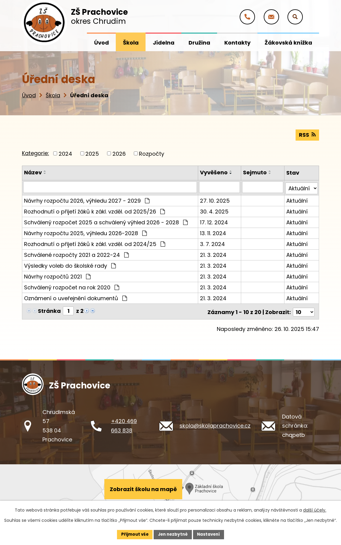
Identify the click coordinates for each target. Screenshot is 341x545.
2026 (119, 153)
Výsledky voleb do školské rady (70, 264)
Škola (53, 95)
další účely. (314, 510)
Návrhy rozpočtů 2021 (57, 275)
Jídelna (163, 42)
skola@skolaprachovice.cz (215, 422)
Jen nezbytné (173, 534)
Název (33, 172)
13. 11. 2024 (213, 231)
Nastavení (210, 534)
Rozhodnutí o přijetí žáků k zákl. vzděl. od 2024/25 (94, 242)
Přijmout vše (133, 534)
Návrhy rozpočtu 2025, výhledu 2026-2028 (85, 231)
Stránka (49, 309)
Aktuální (297, 199)
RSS (307, 134)
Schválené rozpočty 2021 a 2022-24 (76, 253)
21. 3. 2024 (213, 253)
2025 (92, 153)
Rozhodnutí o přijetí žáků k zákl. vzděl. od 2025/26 (94, 209)
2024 (65, 153)
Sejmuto (255, 172)
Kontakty (237, 42)
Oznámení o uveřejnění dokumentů (75, 296)
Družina (199, 42)
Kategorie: (35, 153)
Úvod (29, 95)
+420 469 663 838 (124, 422)
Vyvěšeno (214, 172)
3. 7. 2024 (212, 242)
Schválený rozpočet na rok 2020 (71, 285)
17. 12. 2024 (214, 220)
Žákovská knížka (288, 42)
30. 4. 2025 (214, 209)
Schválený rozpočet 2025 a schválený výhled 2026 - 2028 (106, 220)
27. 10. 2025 (215, 199)
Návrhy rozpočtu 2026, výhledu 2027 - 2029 (86, 199)
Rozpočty (151, 153)
